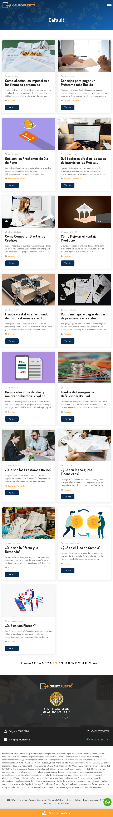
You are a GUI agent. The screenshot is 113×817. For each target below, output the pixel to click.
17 (79, 663)
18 (83, 663)
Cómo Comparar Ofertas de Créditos (25, 238)
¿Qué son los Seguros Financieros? (76, 472)
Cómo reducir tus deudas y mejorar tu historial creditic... (26, 394)
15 (73, 663)
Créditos (11, 256)
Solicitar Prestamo (56, 813)
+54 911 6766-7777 (100, 731)
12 (62, 663)
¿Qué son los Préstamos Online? (28, 470)
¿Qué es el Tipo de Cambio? (80, 548)
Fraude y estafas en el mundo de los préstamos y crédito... (27, 316)
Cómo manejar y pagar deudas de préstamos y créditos (83, 316)
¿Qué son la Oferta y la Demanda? (21, 550)
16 (76, 663)
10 (56, 663)
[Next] (95, 663)
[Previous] (26, 663)
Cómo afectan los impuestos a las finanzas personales (27, 82)
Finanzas (11, 101)
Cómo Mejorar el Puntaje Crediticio (79, 238)
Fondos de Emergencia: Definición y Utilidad (78, 394)
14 (69, 663)
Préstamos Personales (72, 101)
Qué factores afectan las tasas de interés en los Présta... (83, 160)
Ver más (12, 107)
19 (86, 663)
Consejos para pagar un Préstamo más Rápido (78, 82)
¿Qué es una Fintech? (20, 625)
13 (66, 663)
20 (89, 663)
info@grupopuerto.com (19, 739)
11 (59, 663)
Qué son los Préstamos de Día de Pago (26, 160)
